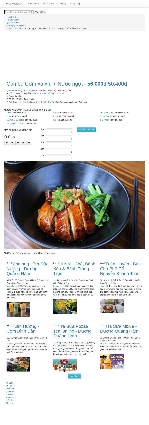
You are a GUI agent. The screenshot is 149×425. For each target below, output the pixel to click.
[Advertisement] (74, 54)
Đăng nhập (75, 3)
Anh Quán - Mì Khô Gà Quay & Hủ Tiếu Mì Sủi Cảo (32, 102)
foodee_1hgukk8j (61, 286)
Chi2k (9, 343)
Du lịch (9, 386)
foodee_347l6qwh (108, 343)
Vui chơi (9, 394)
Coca (9, 116)
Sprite (56, 112)
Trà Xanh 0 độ (106, 112)
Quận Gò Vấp (48, 93)
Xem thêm (74, 376)
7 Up (9, 112)
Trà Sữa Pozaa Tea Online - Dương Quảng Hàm (72, 331)
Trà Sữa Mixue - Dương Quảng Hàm (119, 328)
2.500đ (27, 120)
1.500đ (62, 120)
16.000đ (15, 112)
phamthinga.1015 (14, 286)
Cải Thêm (104, 120)
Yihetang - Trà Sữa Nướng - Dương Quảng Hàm (28, 268)
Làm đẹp (10, 391)
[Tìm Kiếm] (40, 12)
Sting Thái (104, 116)
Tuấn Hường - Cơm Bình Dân (23, 328)
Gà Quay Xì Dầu (14, 123)
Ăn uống (9, 383)
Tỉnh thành (33, 3)
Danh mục (48, 3)
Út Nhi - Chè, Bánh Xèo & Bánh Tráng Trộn (74, 268)
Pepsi (55, 116)
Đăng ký (62, 3)
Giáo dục (10, 400)
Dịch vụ (9, 403)
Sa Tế (56, 120)
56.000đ (97, 84)
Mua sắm (10, 397)
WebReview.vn (14, 3)
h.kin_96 (104, 286)
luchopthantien (59, 345)
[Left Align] (6, 143)
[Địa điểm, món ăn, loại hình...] (18, 12)
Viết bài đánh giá (86, 129)
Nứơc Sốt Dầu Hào (15, 120)
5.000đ (112, 120)
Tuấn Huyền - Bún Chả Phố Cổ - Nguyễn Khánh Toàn (120, 268)
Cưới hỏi (10, 389)
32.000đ (26, 123)
